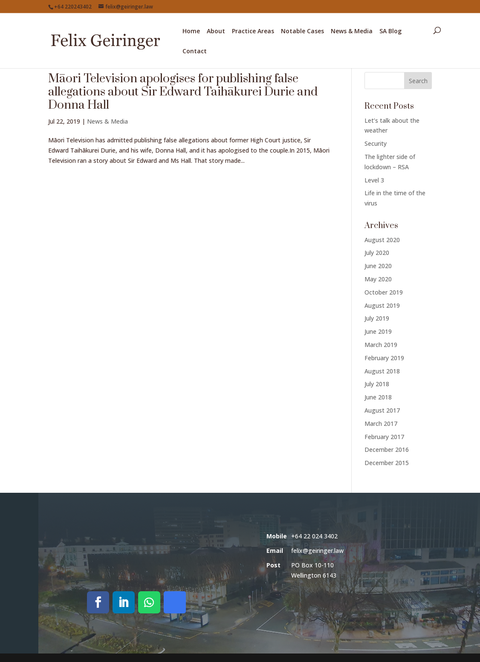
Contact (194, 51)
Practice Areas (253, 31)
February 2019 (384, 358)
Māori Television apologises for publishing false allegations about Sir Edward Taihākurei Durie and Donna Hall (183, 92)
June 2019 (378, 331)
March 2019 (380, 345)
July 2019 (376, 318)
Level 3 (374, 180)
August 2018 (382, 371)
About (216, 31)
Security (375, 143)
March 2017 (380, 423)
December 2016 (386, 449)
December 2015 (386, 463)
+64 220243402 (73, 6)
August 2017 (382, 410)
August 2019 (382, 305)
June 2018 (378, 397)
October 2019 (383, 292)
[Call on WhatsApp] (149, 602)
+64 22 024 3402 (314, 536)
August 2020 (382, 240)
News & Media (352, 31)
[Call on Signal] (175, 602)
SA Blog (390, 31)
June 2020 (378, 266)
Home (191, 31)
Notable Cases (302, 31)
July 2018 (376, 384)
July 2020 (376, 253)
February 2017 (384, 437)
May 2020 (378, 279)
